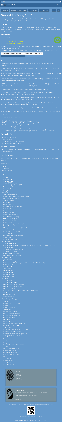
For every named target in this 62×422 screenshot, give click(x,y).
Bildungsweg (33, 10)
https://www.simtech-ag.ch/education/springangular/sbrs (31, 416)
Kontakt (18, 384)
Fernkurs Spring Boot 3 (8, 139)
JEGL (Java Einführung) (37, 150)
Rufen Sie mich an (26, 384)
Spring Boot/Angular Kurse (18, 10)
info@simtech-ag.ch (20, 379)
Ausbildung (5, 10)
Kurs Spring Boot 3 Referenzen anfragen (13, 55)
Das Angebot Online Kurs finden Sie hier (12, 43)
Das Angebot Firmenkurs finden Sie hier (12, 41)
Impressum (18, 399)
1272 (52, 404)
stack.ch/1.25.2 (33, 404)
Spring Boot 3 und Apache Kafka (11, 143)
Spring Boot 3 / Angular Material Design (13, 141)
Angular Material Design (9, 137)
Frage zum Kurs (44, 10)
